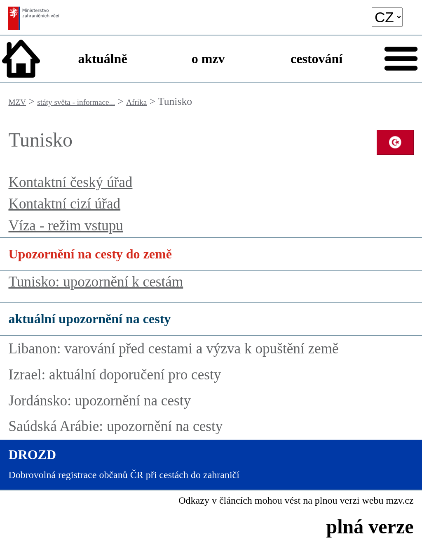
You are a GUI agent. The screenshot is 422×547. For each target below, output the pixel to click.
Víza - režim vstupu (65, 226)
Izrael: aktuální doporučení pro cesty (114, 375)
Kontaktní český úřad (70, 182)
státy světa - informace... (76, 102)
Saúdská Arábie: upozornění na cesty (115, 426)
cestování (316, 58)
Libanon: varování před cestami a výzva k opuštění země (173, 349)
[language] (387, 17)
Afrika (136, 102)
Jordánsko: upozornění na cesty (99, 401)
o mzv (208, 58)
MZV (17, 102)
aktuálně (102, 58)
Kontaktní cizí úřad (64, 204)
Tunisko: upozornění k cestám (95, 282)
